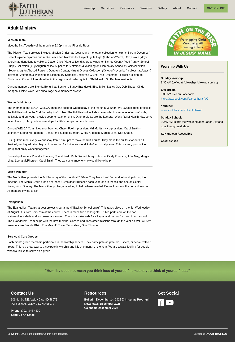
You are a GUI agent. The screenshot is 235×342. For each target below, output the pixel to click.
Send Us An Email (22, 314)
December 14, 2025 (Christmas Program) (123, 299)
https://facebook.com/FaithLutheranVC (184, 98)
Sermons (146, 8)
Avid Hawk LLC (218, 333)
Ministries (107, 8)
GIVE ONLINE (216, 8)
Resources (127, 8)
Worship (89, 8)
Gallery (162, 8)
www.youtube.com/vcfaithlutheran (181, 110)
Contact (192, 8)
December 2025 (110, 303)
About (177, 8)
